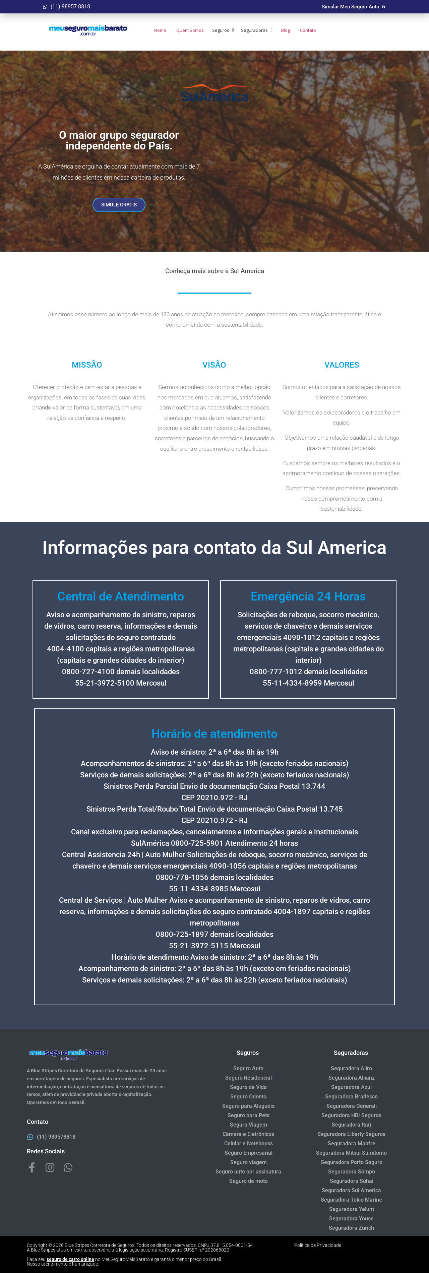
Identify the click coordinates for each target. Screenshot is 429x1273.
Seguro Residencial (248, 1078)
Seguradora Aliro (351, 1068)
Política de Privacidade (317, 1245)
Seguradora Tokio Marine (351, 1200)
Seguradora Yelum (351, 1209)
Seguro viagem (248, 1162)
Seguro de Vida (248, 1087)
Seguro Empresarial (248, 1153)
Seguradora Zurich (351, 1228)
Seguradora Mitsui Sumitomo (351, 1153)
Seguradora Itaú (351, 1125)
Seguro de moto (248, 1181)
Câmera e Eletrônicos (248, 1134)
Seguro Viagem (248, 1125)
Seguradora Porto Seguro (351, 1162)
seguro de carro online (70, 1259)
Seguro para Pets (248, 1115)
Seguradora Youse (351, 1218)
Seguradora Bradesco (351, 1096)
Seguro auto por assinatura (248, 1171)
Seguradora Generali (351, 1106)
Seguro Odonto (248, 1096)
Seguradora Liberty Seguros (351, 1134)
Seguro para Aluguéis (248, 1106)
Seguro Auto (248, 1068)
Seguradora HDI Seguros (351, 1115)
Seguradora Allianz (351, 1078)
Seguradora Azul (351, 1087)
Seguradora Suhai (351, 1181)
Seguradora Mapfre (351, 1143)
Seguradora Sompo (351, 1171)
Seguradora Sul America (351, 1190)
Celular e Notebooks (248, 1143)
